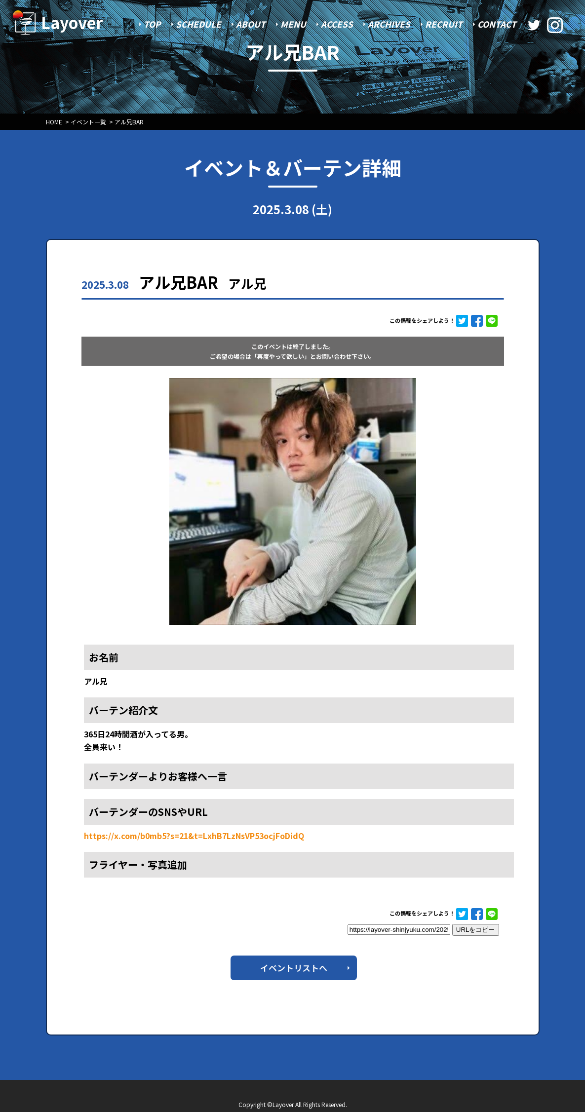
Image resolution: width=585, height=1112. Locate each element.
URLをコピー (475, 929)
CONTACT (496, 24)
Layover (72, 22)
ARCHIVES (389, 24)
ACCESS (337, 24)
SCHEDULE (198, 24)
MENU (293, 24)
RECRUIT (444, 24)
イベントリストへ (293, 967)
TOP (152, 24)
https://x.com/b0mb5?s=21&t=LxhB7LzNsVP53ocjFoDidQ (194, 836)
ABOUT (251, 24)
